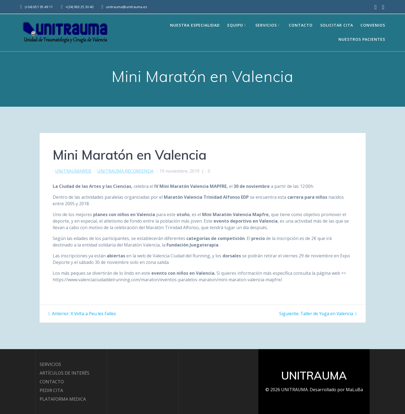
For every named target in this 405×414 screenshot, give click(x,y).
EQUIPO (235, 25)
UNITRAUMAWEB (73, 171)
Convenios (372, 25)
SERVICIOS (50, 364)
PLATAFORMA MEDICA (63, 399)
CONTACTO (52, 382)
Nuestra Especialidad (195, 25)
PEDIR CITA (51, 390)
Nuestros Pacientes (361, 39)
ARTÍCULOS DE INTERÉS (64, 373)
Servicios (266, 25)
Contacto (301, 25)
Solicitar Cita (336, 25)
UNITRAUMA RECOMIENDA (125, 171)
